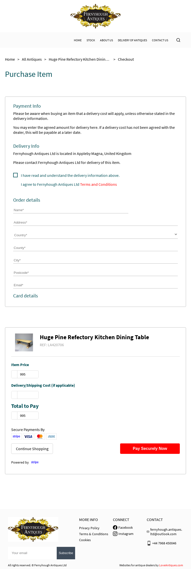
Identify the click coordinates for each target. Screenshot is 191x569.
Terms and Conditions (98, 184)
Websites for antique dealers (137, 565)
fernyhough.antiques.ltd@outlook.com (166, 531)
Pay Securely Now (150, 448)
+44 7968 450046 (164, 543)
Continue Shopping (32, 448)
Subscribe (66, 553)
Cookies (85, 540)
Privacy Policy (89, 528)
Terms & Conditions (93, 534)
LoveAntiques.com (171, 565)
